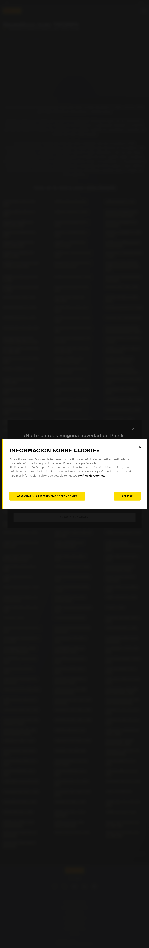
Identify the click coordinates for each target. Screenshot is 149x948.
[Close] (140, 447)
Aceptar (127, 496)
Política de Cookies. (91, 475)
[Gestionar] (47, 496)
